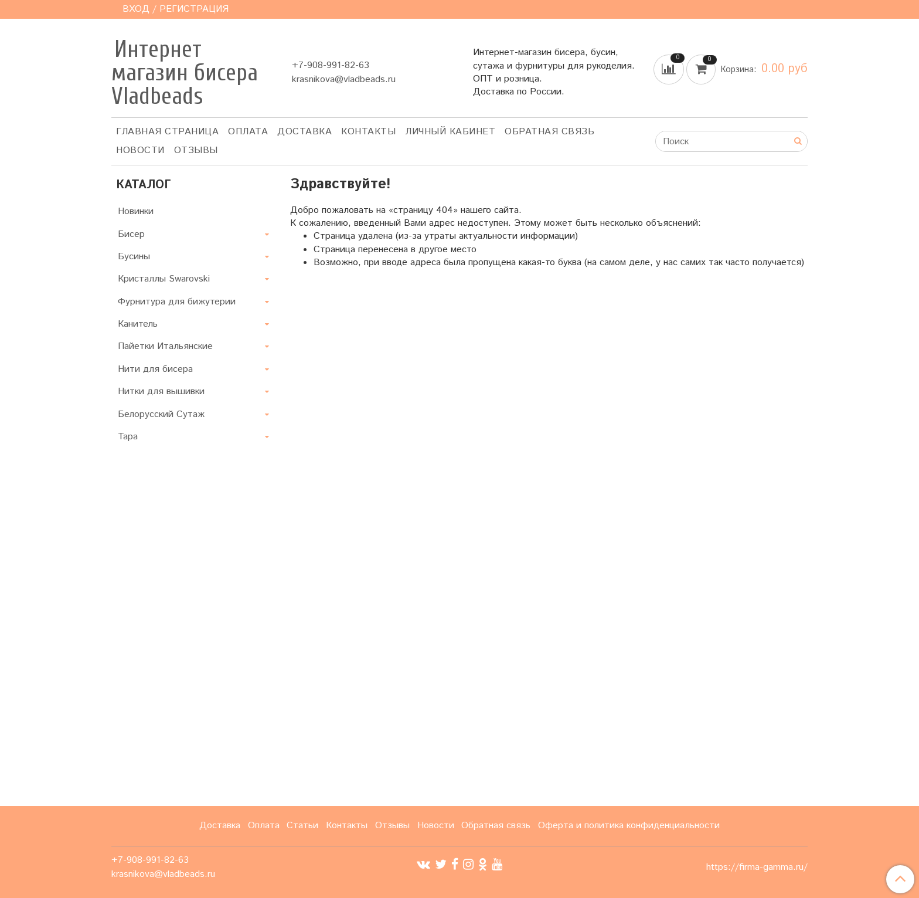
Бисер (131, 234)
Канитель (138, 324)
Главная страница (167, 131)
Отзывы (392, 825)
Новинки (136, 211)
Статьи (302, 825)
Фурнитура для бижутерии (177, 302)
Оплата (248, 131)
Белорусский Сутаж (161, 414)
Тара (128, 436)
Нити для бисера (155, 369)
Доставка (304, 131)
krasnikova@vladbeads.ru (344, 79)
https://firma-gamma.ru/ (757, 867)
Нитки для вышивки (161, 391)
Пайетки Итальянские (165, 346)
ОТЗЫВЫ (196, 150)
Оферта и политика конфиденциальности (629, 825)
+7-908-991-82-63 (330, 65)
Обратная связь (549, 131)
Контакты (368, 131)
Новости (140, 150)
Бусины (134, 256)
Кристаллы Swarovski (164, 279)
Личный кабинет (450, 131)
